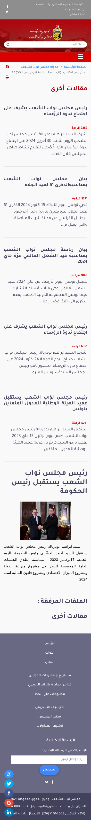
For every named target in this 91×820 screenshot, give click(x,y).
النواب (50, 653)
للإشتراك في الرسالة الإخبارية (64, 750)
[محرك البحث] (45, 44)
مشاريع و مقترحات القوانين (50, 675)
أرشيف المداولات (75, 9)
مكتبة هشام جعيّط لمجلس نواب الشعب (60, 4)
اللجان (50, 662)
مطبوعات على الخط (49, 694)
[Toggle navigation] (80, 57)
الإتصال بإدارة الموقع (23, 814)
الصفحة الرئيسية (75, 67)
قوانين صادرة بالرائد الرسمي (50, 685)
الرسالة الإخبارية (60, 740)
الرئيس (49, 643)
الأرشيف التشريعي (49, 707)
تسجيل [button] (49, 770)
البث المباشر (77, 14)
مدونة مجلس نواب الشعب (39, 67)
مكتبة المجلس (49, 717)
